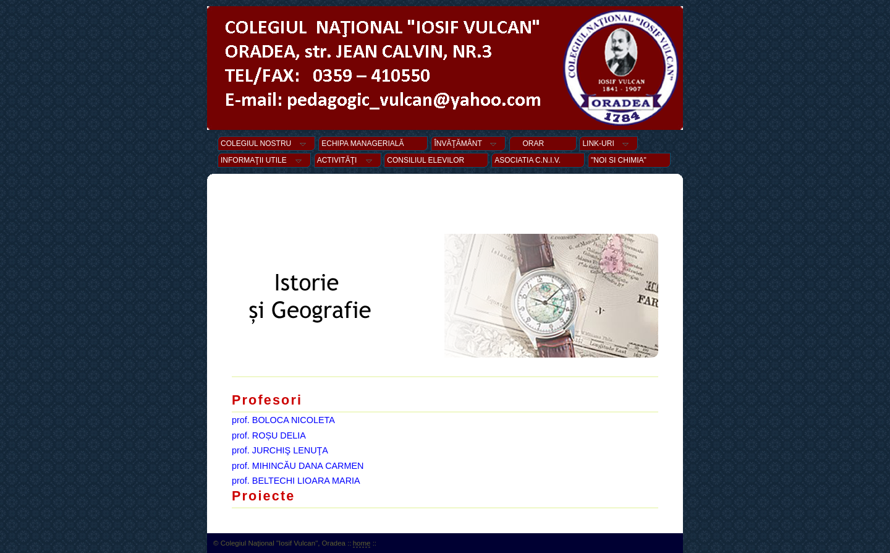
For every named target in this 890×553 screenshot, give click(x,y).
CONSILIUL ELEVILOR (436, 160)
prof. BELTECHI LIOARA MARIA (296, 481)
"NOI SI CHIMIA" (629, 160)
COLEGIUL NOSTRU (266, 143)
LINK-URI (608, 143)
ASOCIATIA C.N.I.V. (538, 160)
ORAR (543, 143)
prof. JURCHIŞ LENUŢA (280, 450)
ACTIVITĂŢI (347, 160)
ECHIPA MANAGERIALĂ (373, 143)
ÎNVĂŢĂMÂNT (468, 143)
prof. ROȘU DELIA (269, 435)
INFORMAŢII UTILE (264, 160)
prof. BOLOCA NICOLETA (283, 420)
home (362, 543)
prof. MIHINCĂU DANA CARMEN (298, 466)
